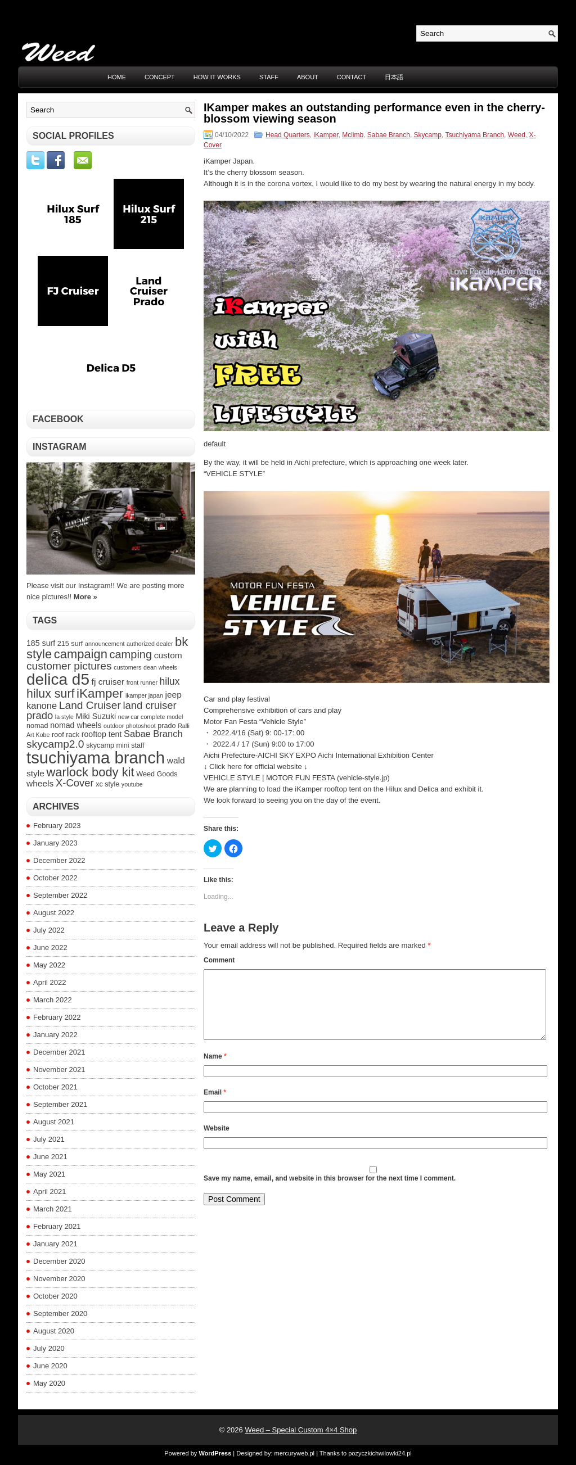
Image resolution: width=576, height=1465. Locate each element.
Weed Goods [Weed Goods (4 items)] (156, 774)
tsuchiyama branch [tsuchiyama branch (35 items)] (95, 757)
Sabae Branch (388, 135)
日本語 (394, 77)
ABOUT (307, 77)
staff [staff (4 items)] (138, 745)
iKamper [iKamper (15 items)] (99, 693)
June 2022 (50, 947)
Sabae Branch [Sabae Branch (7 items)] (153, 734)
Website (217, 1142)
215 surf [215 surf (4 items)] (70, 644)
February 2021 (57, 1226)
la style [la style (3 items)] (64, 716)
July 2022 (49, 930)
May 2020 (49, 1383)
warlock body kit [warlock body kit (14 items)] (90, 772)
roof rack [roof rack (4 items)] (65, 735)
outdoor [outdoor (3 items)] (114, 725)
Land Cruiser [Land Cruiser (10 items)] (90, 705)
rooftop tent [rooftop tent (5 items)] (102, 734)
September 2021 (60, 1104)
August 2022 (53, 912)
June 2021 (50, 1156)
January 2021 (55, 1244)
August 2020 (53, 1331)
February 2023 (57, 825)
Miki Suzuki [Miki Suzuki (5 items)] (96, 716)
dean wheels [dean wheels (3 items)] (160, 667)
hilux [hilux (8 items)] (170, 681)
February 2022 (57, 1017)
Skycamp (428, 135)
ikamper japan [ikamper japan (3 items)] (144, 695)
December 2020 (59, 1261)
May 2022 (49, 965)
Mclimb (352, 135)
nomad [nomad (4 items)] (37, 726)
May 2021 (49, 1174)
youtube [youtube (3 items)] (132, 784)
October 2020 (55, 1296)
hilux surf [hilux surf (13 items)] (50, 693)
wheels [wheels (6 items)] (39, 783)
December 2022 (59, 860)
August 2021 (53, 1122)
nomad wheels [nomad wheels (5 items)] (75, 725)
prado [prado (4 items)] (167, 726)
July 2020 (49, 1348)
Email (215, 1106)
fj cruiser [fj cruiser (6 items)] (108, 681)
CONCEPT (160, 77)
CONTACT (351, 77)
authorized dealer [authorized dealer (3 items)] (150, 643)
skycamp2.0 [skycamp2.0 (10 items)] (55, 744)
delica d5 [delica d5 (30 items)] (57, 679)
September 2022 (60, 895)
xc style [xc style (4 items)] (107, 784)
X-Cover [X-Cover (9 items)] (75, 783)
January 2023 (55, 843)
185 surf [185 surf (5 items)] (40, 643)
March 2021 (52, 1209)
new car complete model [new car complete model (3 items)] (150, 716)
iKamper (325, 135)
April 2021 (49, 1191)
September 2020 (60, 1313)
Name (215, 1070)
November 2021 (59, 1069)
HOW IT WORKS (217, 77)
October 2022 (55, 878)
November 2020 (59, 1278)
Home (116, 77)
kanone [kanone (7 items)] (41, 705)
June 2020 (50, 1366)
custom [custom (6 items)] (168, 655)
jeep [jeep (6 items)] (173, 694)
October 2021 (55, 1087)
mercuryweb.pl (294, 1453)
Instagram (60, 446)
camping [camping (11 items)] (130, 654)
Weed (516, 135)
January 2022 (55, 1034)
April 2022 (49, 982)
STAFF (268, 77)
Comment (219, 960)
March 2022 (52, 1000)
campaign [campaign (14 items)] (80, 654)
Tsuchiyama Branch (474, 135)
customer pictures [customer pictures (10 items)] (69, 666)
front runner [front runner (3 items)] (142, 682)
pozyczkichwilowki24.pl (380, 1453)
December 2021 (59, 1052)
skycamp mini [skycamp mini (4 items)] (107, 745)
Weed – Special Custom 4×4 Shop (301, 1430)
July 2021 (49, 1139)
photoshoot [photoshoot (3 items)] (141, 725)
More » (85, 597)
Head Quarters (288, 135)
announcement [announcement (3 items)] (105, 643)
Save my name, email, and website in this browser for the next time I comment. (330, 1192)
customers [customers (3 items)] (127, 667)
